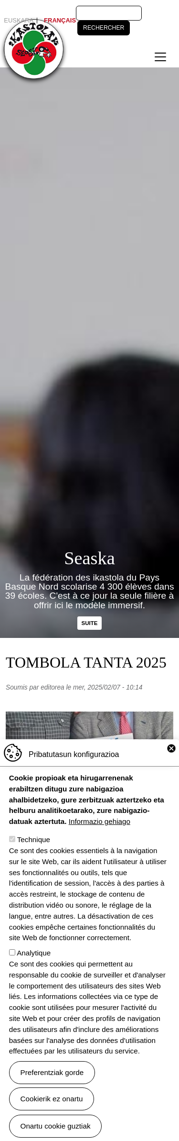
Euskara (18, 20)
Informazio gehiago (99, 837)
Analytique (34, 968)
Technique (33, 855)
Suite (90, 623)
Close (171, 763)
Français (60, 20)
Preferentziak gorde (52, 1087)
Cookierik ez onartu (52, 1113)
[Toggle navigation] (160, 57)
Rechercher (103, 27)
